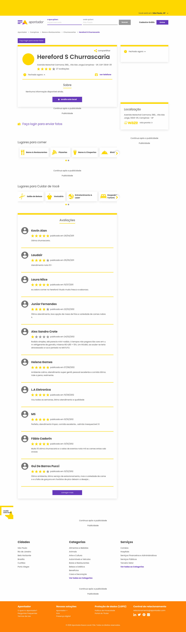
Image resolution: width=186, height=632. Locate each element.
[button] (66, 160)
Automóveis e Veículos (80, 559)
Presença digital (63, 616)
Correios (124, 548)
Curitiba (21, 563)
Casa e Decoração (78, 574)
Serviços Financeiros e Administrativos (139, 555)
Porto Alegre (23, 566)
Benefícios (74, 570)
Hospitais (125, 551)
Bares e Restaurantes (79, 563)
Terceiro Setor (127, 563)
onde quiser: (88, 19)
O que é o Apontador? (27, 610)
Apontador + (61, 610)
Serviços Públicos (129, 559)
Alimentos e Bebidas (78, 548)
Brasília (21, 559)
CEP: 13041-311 (105, 64)
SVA (58, 613)
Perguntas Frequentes (27, 613)
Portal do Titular (102, 613)
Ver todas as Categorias (81, 578)
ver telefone (105, 74)
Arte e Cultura (75, 555)
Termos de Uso (24, 616)
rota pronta (138, 122)
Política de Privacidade (105, 610)
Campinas (89, 64)
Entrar (162, 22)
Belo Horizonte (24, 555)
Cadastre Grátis (147, 22)
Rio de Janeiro (24, 551)
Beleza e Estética (77, 566)
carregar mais (67, 492)
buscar (125, 22)
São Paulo (22, 548)
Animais (73, 551)
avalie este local (67, 99)
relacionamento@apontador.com (149, 610)
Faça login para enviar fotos (31, 40)
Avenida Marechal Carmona (50, 64)
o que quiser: (52, 19)
